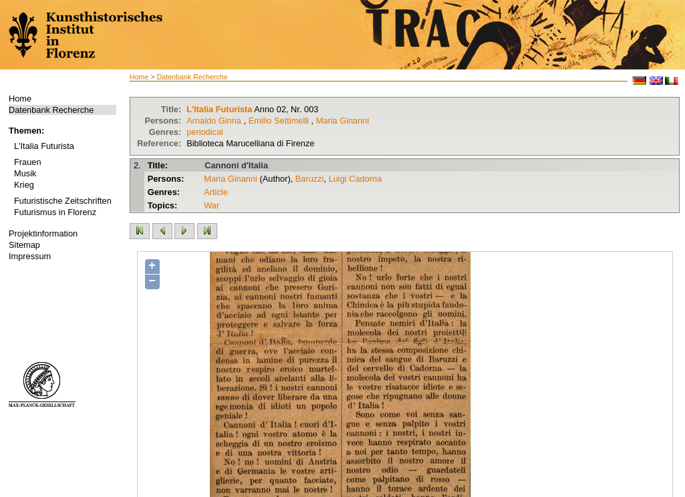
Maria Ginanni (343, 121)
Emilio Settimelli (279, 121)
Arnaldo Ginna (213, 121)
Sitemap (24, 245)
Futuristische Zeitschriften (63, 201)
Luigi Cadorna (355, 179)
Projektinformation (43, 233)
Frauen (27, 162)
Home (20, 99)
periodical (204, 132)
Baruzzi (309, 179)
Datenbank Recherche (51, 110)
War (211, 205)
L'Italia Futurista (44, 146)
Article (216, 192)
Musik (25, 173)
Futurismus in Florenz (55, 212)
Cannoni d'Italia (236, 165)
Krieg (24, 185)
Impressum (30, 256)
